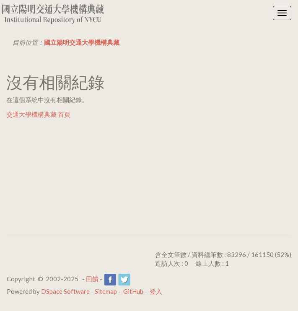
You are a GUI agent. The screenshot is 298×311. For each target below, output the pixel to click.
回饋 (92, 279)
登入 (156, 291)
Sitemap (106, 291)
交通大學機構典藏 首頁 (38, 114)
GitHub (133, 291)
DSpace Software (65, 291)
